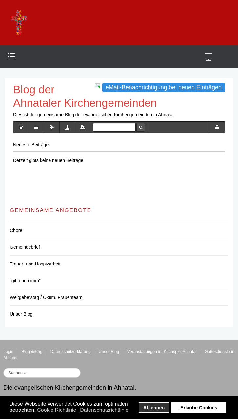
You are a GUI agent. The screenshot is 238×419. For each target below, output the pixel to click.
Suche (140, 127)
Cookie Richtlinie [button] (56, 410)
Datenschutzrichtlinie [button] (104, 410)
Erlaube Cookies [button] (198, 407)
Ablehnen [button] (154, 407)
